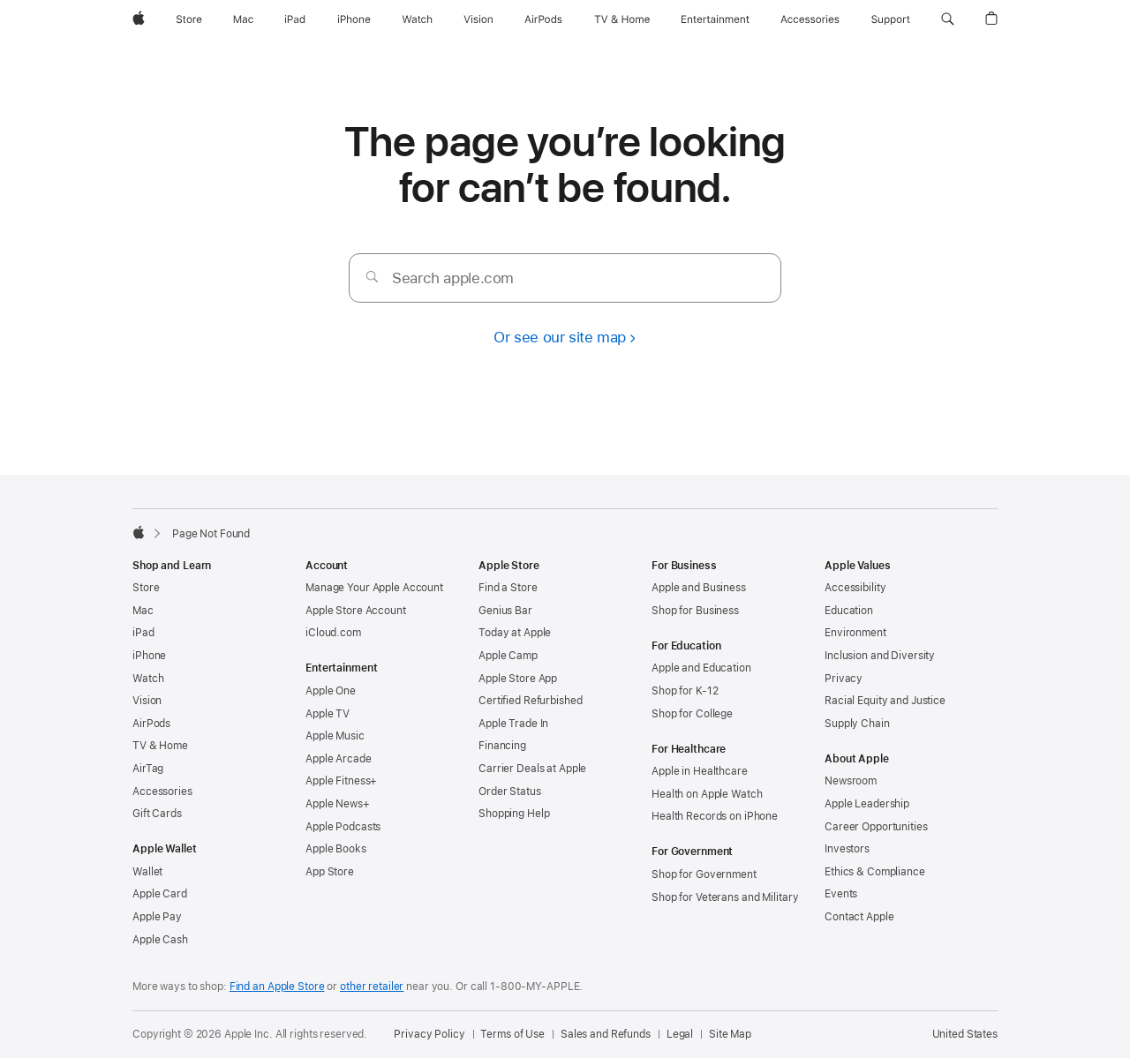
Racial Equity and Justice (885, 700)
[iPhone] (354, 19)
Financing (502, 745)
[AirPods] (543, 19)
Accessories (162, 791)
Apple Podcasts (342, 827)
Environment (855, 633)
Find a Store (508, 588)
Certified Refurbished (530, 700)
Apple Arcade (338, 759)
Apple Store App (517, 678)
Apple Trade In (513, 723)
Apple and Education (701, 668)
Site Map (730, 1034)
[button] (947, 19)
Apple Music (335, 736)
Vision (147, 700)
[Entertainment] (715, 19)
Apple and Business (699, 588)
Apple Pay (157, 917)
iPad (143, 633)
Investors (847, 849)
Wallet (147, 872)
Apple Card (159, 894)
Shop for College (692, 714)
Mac (143, 610)
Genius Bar (505, 610)
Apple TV (327, 714)
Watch (147, 678)
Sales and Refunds (606, 1034)
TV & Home (160, 745)
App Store (329, 872)
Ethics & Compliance (875, 872)
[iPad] (295, 19)
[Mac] (243, 19)
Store (145, 588)
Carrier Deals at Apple (532, 768)
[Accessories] (810, 19)
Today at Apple (514, 633)
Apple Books (335, 849)
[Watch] (417, 19)
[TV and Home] (622, 19)
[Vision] (478, 19)
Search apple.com (453, 278)
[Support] (890, 19)
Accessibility (855, 588)
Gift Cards (157, 813)
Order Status (509, 791)
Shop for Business (695, 610)
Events (841, 894)
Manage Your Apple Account (374, 588)
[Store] (189, 19)
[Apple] (138, 19)
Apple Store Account (355, 610)
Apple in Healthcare (700, 771)
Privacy (844, 678)
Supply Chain (857, 723)
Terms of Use (512, 1034)
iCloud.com (333, 633)
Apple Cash (160, 940)
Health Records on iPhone (715, 816)
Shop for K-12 (685, 691)
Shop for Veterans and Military (725, 897)
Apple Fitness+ (341, 781)
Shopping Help (513, 813)
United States (965, 1034)
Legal (680, 1034)
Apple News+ (337, 804)
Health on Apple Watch (707, 794)
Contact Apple (859, 917)
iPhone (149, 655)
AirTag (147, 768)
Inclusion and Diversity (880, 655)
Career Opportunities (876, 827)
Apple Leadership (867, 804)
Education (849, 610)
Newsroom (851, 781)
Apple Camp (508, 655)
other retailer (371, 986)
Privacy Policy (429, 1034)
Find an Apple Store (277, 986)
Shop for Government (704, 874)
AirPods (151, 723)
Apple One (330, 691)
